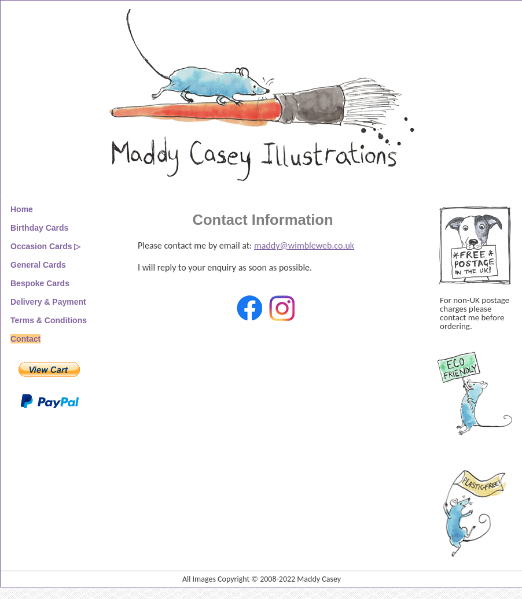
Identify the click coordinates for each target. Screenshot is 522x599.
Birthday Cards (39, 227)
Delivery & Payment (48, 301)
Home (21, 209)
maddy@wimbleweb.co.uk (304, 245)
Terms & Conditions (48, 320)
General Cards (38, 264)
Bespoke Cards (39, 283)
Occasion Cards (41, 246)
